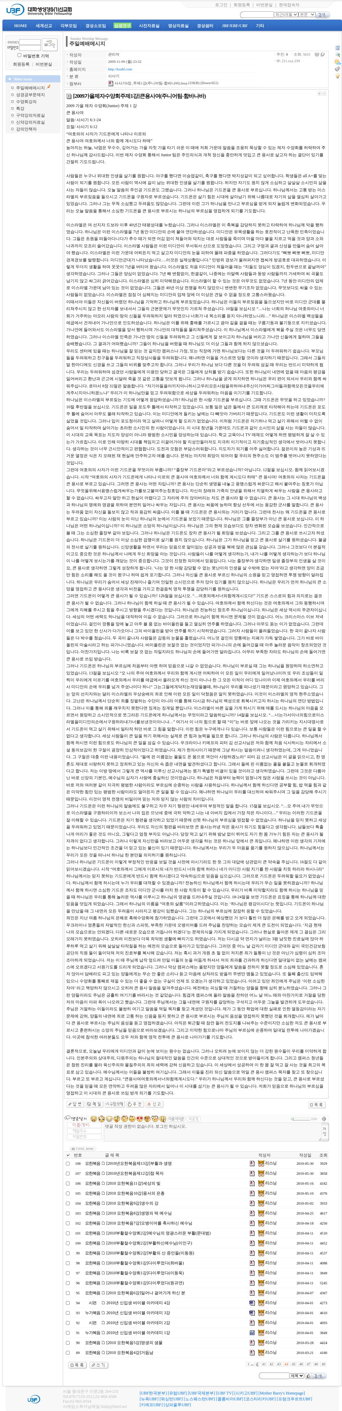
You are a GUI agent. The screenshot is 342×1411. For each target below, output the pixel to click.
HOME (20, 25)
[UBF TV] (224, 1393)
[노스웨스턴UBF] (199, 1399)
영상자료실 (178, 25)
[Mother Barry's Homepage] (281, 1393)
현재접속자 (289, 4)
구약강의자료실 (30, 115)
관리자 (113, 54)
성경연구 (122, 25)
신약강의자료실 (30, 122)
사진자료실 (149, 25)
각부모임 (68, 25)
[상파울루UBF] (177, 1404)
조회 (323, 1155)
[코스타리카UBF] (259, 1399)
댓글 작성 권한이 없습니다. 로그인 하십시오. (213, 1132)
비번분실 (264, 4)
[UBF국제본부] (201, 1393)
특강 (20, 108)
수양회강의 (26, 101)
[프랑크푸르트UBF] (294, 1399)
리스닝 (267, 1163)
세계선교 (44, 25)
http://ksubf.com (120, 69)
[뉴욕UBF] (149, 1399)
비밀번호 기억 (36, 56)
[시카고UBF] (245, 1393)
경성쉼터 (205, 25)
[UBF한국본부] (153, 1393)
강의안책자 (26, 129)
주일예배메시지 (30, 88)
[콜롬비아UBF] (229, 1399)
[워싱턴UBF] (171, 1399)
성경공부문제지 (30, 94)
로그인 (221, 4)
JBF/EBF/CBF (235, 25)
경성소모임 (95, 25)
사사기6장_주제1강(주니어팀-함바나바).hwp (147, 83)
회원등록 (242, 4)
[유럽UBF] (177, 1393)
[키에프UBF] (151, 1404)
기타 (260, 25)
